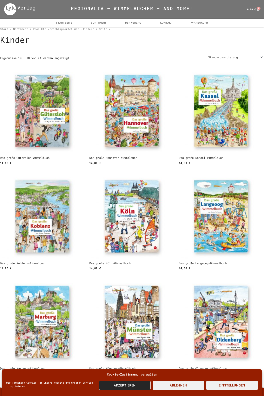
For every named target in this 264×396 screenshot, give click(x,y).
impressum (64, 392)
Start (4, 29)
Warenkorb (199, 22)
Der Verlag (133, 22)
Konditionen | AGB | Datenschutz (106, 392)
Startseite (64, 22)
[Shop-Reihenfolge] (235, 57)
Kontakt (166, 22)
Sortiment (99, 22)
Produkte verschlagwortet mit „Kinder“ (63, 29)
